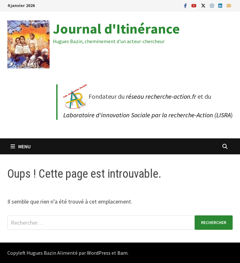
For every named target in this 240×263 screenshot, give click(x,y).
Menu (21, 146)
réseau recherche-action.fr (161, 96)
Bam (122, 253)
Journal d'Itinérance (116, 28)
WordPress (99, 253)
